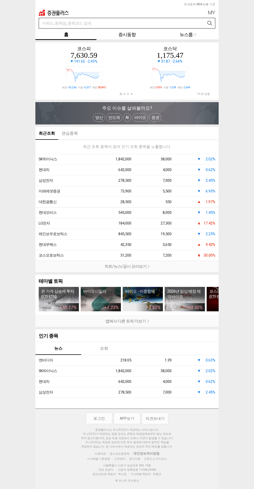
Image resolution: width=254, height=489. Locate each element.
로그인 (99, 418)
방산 (99, 117)
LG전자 (44, 223)
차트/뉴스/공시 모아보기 (92, 267)
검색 (210, 23)
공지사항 (134, 458)
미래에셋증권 (49, 191)
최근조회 (47, 133)
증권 (155, 117)
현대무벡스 (48, 244)
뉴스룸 (188, 34)
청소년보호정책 (119, 453)
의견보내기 (155, 418)
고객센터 (119, 458)
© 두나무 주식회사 (127, 480)
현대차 (44, 169)
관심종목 (70, 133)
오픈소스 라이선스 (155, 458)
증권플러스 (54, 13)
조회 (104, 348)
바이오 (140, 117)
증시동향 (127, 34)
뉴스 (58, 348)
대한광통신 (48, 202)
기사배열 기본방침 (98, 458)
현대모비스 (48, 212)
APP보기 (127, 418)
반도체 (114, 117)
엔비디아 (46, 360)
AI (127, 117)
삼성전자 (46, 180)
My (211, 13)
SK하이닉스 (48, 159)
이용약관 (100, 453)
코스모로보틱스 (51, 255)
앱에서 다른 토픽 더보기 (92, 321)
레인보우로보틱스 (53, 234)
